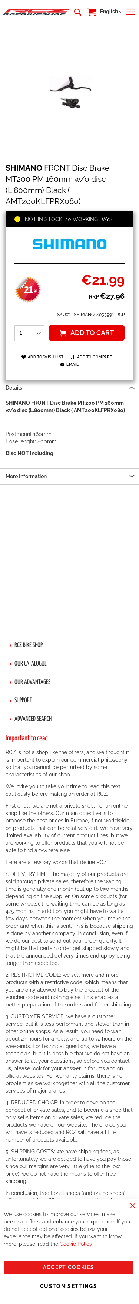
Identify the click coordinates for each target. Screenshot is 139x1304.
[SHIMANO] (70, 255)
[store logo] (36, 12)
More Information (26, 476)
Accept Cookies (69, 1267)
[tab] (69, 387)
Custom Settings (68, 1286)
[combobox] (77, 12)
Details (14, 388)
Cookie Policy (76, 1244)
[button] (111, 12)
